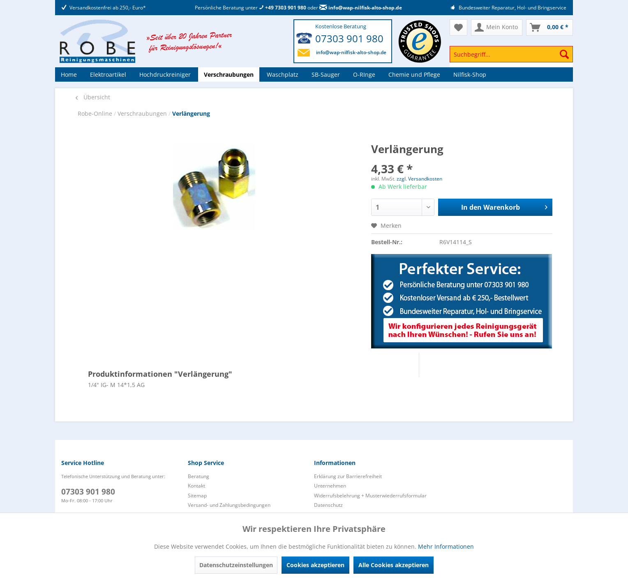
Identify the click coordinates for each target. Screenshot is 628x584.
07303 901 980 (349, 38)
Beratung (198, 476)
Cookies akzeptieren (315, 565)
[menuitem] (511, 58)
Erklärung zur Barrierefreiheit (348, 476)
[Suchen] (564, 54)
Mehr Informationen (446, 546)
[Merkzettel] (458, 27)
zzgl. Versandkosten (419, 178)
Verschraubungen (143, 113)
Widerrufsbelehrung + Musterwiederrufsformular (370, 495)
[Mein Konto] (496, 27)
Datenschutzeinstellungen (236, 565)
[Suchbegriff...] (511, 54)
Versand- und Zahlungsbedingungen (229, 505)
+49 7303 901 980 (282, 7)
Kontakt (196, 485)
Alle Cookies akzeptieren (393, 565)
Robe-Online (96, 113)
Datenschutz (328, 505)
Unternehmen (330, 485)
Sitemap (197, 495)
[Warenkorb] (549, 27)
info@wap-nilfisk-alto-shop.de (360, 7)
